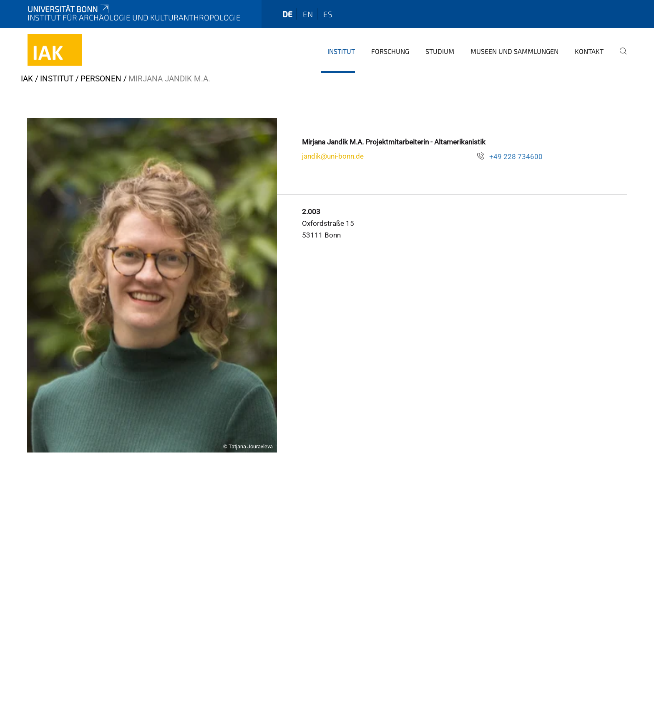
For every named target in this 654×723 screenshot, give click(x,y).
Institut (341, 51)
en (308, 14)
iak (27, 78)
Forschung (390, 51)
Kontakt (589, 51)
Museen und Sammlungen (514, 51)
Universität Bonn (69, 9)
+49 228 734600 (516, 156)
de (287, 14)
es (327, 14)
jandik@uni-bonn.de (333, 156)
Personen (100, 78)
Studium (439, 51)
